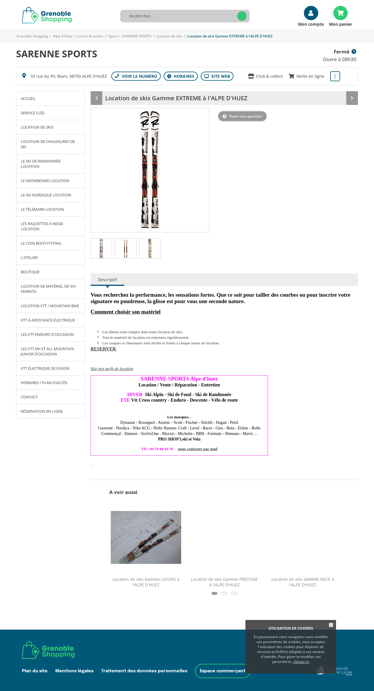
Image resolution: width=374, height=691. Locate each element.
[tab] (101, 248)
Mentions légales (74, 671)
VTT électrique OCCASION (45, 368)
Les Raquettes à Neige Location (42, 226)
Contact (29, 397)
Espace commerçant (222, 671)
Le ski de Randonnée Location (41, 163)
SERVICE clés (32, 112)
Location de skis (169, 36)
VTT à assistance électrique (48, 320)
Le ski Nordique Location (46, 195)
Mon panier (340, 23)
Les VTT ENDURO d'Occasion (47, 334)
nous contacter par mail (197, 449)
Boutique (30, 271)
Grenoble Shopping (32, 36)
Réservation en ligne (42, 411)
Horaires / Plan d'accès (44, 382)
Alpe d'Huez (62, 36)
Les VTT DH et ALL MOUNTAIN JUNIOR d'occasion (47, 351)
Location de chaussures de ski (48, 144)
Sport (112, 36)
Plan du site (35, 671)
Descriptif (107, 279)
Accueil (28, 98)
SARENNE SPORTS (137, 36)
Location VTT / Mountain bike (50, 305)
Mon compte (311, 23)
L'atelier (29, 257)
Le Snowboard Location (45, 180)
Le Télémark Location (42, 209)
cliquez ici (301, 661)
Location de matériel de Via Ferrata (48, 289)
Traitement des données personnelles (144, 671)
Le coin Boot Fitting (41, 243)
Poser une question (245, 116)
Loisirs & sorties (90, 36)
